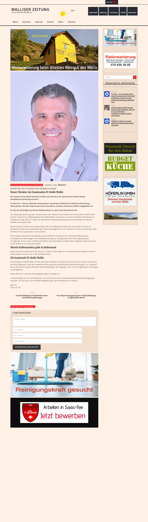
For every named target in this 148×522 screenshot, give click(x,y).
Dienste (50, 22)
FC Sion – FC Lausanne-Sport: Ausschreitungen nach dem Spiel (123, 98)
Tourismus (114, 13)
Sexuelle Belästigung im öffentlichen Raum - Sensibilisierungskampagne (32, 295)
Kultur (61, 22)
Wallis (15, 22)
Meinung (103, 13)
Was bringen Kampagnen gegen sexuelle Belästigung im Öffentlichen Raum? (76, 295)
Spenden (72, 22)
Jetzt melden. (29, 306)
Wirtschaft (93, 13)
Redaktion (63, 185)
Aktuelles (26, 22)
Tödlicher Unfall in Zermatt (123, 123)
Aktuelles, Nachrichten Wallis (22, 185)
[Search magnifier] (134, 77)
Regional (39, 22)
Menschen (132, 13)
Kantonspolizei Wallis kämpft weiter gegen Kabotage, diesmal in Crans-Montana (123, 112)
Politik (123, 13)
